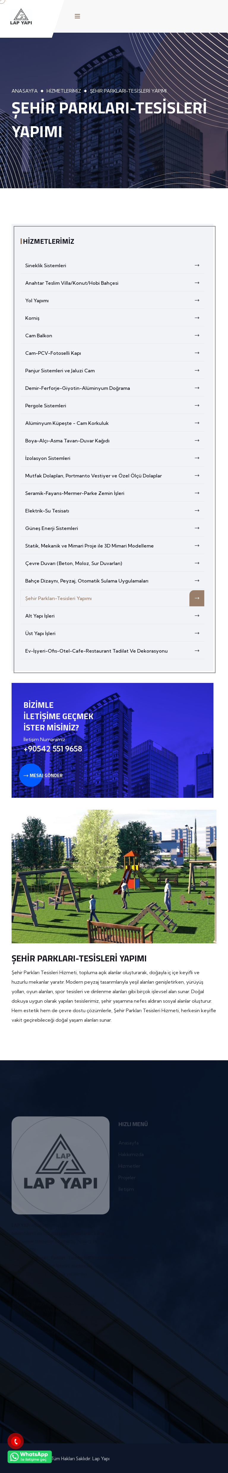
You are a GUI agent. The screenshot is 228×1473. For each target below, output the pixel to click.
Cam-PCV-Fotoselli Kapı (114, 353)
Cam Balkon (114, 335)
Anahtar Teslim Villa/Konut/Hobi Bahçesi (114, 283)
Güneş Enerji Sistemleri (114, 528)
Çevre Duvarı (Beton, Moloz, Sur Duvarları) (114, 563)
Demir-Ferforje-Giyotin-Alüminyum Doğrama (114, 388)
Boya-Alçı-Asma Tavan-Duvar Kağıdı (114, 441)
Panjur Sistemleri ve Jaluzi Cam (114, 371)
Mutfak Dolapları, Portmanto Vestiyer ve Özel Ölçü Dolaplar (114, 476)
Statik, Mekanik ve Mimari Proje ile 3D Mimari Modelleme (114, 546)
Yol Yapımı (114, 300)
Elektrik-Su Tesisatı (114, 511)
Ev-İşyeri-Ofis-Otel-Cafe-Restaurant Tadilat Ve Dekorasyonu (114, 651)
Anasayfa (25, 91)
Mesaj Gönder (43, 775)
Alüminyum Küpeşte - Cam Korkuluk (114, 423)
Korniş (114, 318)
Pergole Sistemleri (114, 406)
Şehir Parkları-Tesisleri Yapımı (114, 598)
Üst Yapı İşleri (114, 633)
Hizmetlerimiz (64, 91)
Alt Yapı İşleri (114, 616)
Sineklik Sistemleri (114, 265)
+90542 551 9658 (52, 749)
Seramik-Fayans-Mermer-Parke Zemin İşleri (114, 493)
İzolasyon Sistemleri (114, 458)
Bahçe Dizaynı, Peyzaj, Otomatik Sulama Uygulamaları (114, 581)
